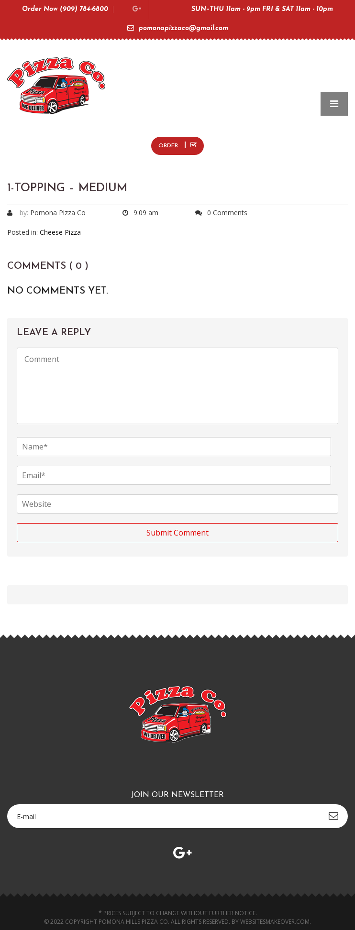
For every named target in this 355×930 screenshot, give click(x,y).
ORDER (177, 145)
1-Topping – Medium (67, 188)
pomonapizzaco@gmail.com (177, 28)
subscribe (333, 816)
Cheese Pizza (60, 232)
